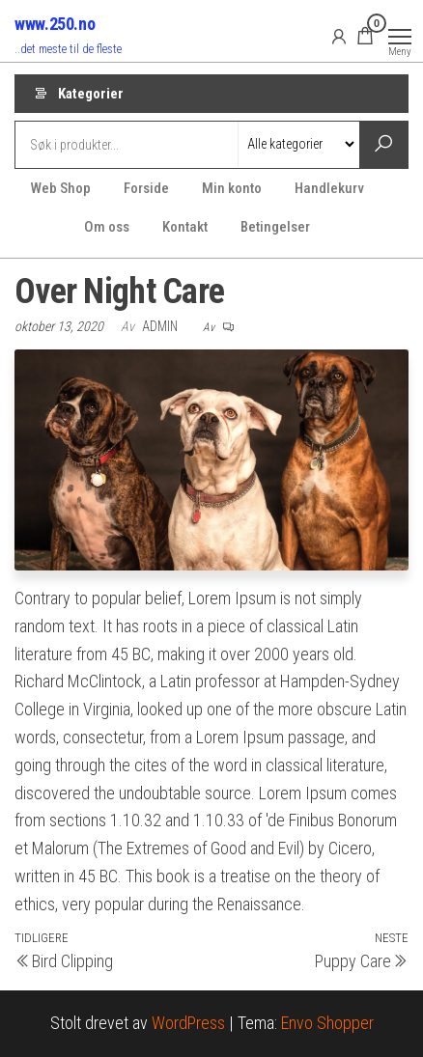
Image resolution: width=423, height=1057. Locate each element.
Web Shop (61, 188)
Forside (146, 188)
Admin (161, 326)
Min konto (232, 188)
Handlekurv (329, 188)
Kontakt (185, 227)
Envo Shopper (327, 1023)
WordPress (188, 1023)
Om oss (106, 227)
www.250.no (54, 24)
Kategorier (91, 93)
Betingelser (275, 227)
